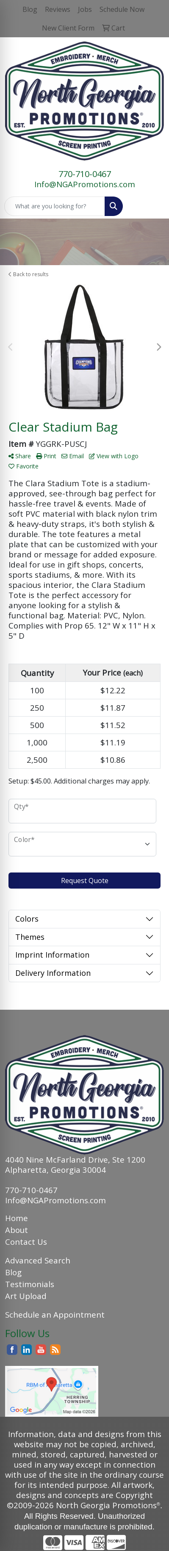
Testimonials (29, 1284)
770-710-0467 (84, 174)
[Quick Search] (54, 206)
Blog (13, 1272)
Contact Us (26, 1241)
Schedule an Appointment (55, 1314)
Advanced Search (37, 1260)
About (16, 1229)
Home (16, 1218)
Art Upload (26, 1296)
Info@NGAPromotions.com (84, 184)
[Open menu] (152, 206)
